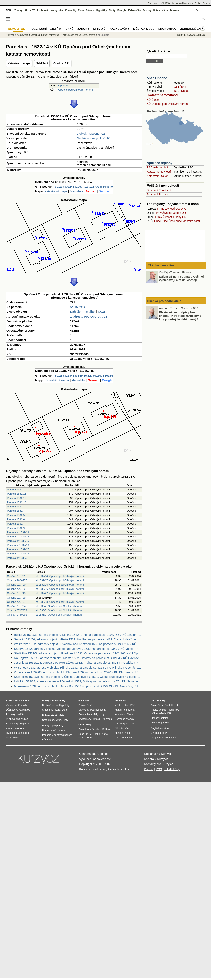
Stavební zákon (123, 732)
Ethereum (107, 719)
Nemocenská (49, 730)
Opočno (63, 85)
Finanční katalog (159, 718)
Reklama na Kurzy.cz (158, 753)
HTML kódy (172, 769)
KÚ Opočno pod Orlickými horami (167, 104)
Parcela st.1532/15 (18, 540)
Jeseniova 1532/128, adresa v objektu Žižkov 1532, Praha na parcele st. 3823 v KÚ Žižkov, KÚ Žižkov (78, 662)
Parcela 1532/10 (16, 489)
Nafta (105, 733)
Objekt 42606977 (17, 580)
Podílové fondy (98, 709)
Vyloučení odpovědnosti (95, 759)
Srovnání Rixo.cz (157, 194)
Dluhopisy (83, 709)
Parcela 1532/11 (16, 493)
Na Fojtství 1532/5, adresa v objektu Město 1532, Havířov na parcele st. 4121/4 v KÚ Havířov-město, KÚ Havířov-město (78, 658)
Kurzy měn (57, 10)
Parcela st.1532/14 (18, 536)
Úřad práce (48, 720)
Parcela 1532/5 (16, 515)
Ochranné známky (194, 28)
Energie (121, 10)
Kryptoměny (84, 719)
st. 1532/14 (77, 307)
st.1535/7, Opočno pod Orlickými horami (59, 614)
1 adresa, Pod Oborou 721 (88, 316)
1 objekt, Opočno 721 (91, 133)
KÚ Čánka (153, 99)
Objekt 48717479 (17, 610)
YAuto (179, 3)
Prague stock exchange (163, 737)
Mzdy (101, 714)
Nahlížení (42, 63)
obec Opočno (157, 78)
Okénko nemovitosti (162, 265)
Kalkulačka (134, 10)
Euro (57, 709)
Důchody (47, 739)
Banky (45, 700)
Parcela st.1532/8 (17, 557)
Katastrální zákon (157, 176)
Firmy (160, 208)
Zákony (147, 10)
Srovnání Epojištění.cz (161, 190)
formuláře (127, 737)
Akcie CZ (29, 10)
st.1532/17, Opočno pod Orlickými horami (60, 580)
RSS (159, 769)
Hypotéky (101, 10)
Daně (70, 28)
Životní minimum (15, 728)
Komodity (70, 10)
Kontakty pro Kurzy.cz (158, 764)
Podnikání (120, 700)
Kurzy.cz (10, 35)
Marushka (76, 191)
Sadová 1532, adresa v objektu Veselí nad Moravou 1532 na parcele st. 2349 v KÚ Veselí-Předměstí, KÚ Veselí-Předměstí (78, 648)
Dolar (65, 709)
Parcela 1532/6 (16, 519)
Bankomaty (58, 700)
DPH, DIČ (99, 28)
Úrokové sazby (50, 705)
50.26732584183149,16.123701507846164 (84, 375)
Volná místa (57, 715)
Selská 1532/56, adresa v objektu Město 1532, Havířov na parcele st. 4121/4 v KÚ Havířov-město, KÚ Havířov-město (78, 639)
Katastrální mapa (19, 63)
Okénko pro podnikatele (164, 301)
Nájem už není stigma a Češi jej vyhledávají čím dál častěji (181, 278)
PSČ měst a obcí (157, 167)
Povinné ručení (14, 737)
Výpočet (25, 700)
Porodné (62, 730)
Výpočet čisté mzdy (16, 705)
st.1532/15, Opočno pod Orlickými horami (60, 584)
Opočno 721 (61, 63)
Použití (148, 769)
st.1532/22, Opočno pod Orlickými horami (60, 593)
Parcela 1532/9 (16, 528)
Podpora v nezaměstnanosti (57, 735)
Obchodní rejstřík (156, 3)
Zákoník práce (122, 728)
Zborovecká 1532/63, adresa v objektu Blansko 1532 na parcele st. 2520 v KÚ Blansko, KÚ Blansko (78, 672)
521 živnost (181, 90)
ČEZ (89, 705)
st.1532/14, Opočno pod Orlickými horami (60, 576)
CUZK (107, 138)
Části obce (175, 221)
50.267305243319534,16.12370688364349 (84, 186)
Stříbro (106, 729)
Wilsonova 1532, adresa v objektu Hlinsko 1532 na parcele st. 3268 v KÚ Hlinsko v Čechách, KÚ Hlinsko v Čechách (78, 667)
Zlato (81, 10)
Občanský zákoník (124, 723)
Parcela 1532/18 (16, 502)
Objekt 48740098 (17, 614)
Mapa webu (164, 722)
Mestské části (191, 221)
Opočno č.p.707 (16, 601)
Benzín (96, 733)
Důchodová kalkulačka (18, 709)
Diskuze (174, 10)
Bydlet (198, 3)
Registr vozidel (159, 709)
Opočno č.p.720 (16, 584)
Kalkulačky (119, 28)
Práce (156, 10)
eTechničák (165, 713)
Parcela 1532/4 (16, 510)
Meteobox (188, 3)
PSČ (132, 705)
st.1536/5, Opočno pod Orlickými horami (59, 610)
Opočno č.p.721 (16, 576)
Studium (207, 3)
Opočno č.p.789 (16, 597)
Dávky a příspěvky (52, 725)
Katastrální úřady (124, 714)
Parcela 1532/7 (16, 523)
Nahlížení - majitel (89, 138)
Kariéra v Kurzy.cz (156, 759)
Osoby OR (181, 208)
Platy (65, 720)
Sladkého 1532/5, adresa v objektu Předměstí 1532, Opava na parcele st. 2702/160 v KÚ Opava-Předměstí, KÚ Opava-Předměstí (78, 653)
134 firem (180, 86)
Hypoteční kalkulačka (17, 732)
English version (160, 728)
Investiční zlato (93, 729)
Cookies (102, 753)
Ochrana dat (87, 753)
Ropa (81, 733)
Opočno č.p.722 (16, 588)
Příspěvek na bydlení (17, 719)
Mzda (58, 720)
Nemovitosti (22, 35)
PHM (89, 733)
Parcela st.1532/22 (18, 553)
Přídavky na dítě (15, 714)
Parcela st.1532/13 (18, 532)
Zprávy (18, 10)
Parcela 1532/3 (16, 506)
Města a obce (143, 28)
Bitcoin (90, 10)
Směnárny (47, 709)
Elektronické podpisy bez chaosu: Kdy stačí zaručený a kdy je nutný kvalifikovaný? (180, 315)
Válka (165, 10)
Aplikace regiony (159, 163)
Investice (83, 700)
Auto (153, 705)
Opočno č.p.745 (16, 593)
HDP (94, 714)
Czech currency (159, 732)
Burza (81, 705)
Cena (161, 705)
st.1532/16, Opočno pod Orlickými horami (60, 588)
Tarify (112, 10)
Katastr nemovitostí (163, 95)
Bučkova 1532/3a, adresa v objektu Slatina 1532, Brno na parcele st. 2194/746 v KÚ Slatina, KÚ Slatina (78, 634)
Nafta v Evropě (86, 737)
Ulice (165, 221)
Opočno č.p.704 (16, 606)
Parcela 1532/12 (16, 498)
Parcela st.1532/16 (18, 545)
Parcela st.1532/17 (18, 549)
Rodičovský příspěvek (18, 723)
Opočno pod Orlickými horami (75, 89)
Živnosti (170, 208)
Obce (157, 221)
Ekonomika (167, 28)
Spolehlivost (171, 705)
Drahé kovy (84, 724)
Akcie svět (43, 10)
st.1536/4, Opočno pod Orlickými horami (59, 606)
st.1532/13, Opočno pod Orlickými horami (60, 601)
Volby (153, 722)
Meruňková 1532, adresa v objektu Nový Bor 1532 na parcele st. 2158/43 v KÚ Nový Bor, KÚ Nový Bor (78, 686)
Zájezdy (170, 3)
